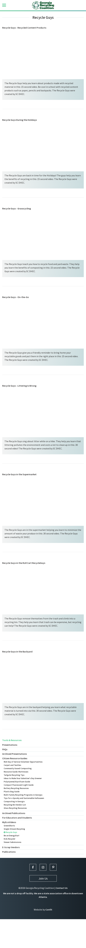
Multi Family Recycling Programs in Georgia (23, 795)
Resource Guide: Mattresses (16, 771)
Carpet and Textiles (12, 765)
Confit (48, 909)
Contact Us (61, 887)
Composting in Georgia (14, 801)
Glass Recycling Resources (15, 808)
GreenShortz (9, 825)
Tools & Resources (12, 740)
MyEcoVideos (9, 822)
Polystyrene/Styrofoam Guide (17, 781)
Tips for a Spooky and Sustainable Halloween (24, 798)
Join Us (43, 878)
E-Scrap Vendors (11, 847)
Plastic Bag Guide (11, 791)
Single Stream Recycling (14, 829)
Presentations (9, 744)
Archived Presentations (14, 753)
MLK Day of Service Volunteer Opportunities (23, 762)
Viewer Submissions (12, 842)
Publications (9, 851)
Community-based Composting (18, 768)
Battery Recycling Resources (16, 788)
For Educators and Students (17, 817)
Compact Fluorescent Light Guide (19, 785)
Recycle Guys (10, 832)
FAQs (4, 749)
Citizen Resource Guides (14, 758)
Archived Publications (13, 813)
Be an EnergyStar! (11, 835)
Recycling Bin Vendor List (15, 805)
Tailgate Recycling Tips (14, 775)
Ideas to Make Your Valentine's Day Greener (23, 778)
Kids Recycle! (9, 839)
